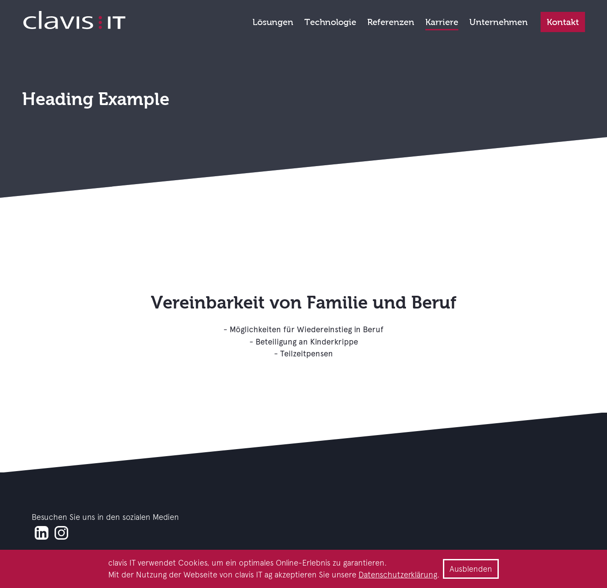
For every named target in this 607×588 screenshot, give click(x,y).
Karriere (441, 22)
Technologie (330, 22)
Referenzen (390, 22)
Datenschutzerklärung (397, 574)
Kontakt (563, 22)
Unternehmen (498, 22)
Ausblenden (471, 568)
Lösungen (272, 22)
